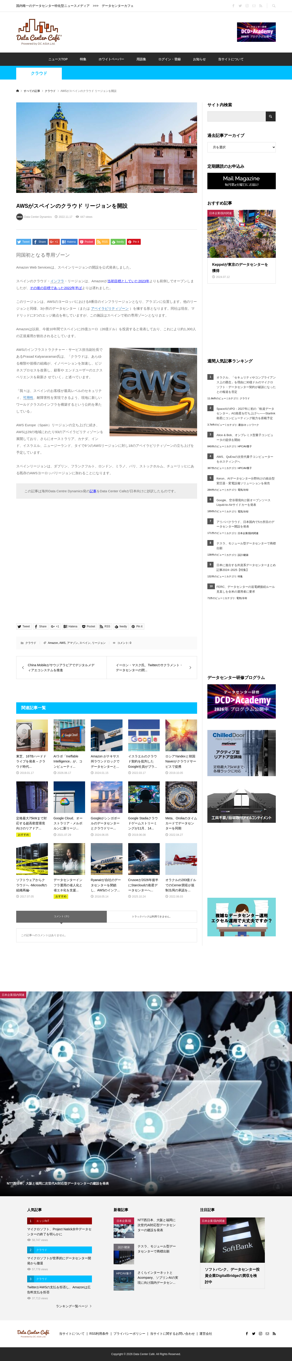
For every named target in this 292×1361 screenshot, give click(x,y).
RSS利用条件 (99, 1333)
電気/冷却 (243, 489)
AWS (62, 643)
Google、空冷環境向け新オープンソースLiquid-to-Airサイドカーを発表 (243, 502)
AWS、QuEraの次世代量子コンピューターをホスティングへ (244, 459)
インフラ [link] (57, 281)
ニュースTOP (58, 59)
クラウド (39, 73)
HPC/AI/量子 (245, 446)
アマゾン (72, 643)
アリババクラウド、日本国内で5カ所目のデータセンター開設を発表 (245, 524)
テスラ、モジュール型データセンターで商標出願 (246, 546)
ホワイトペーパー (111, 59)
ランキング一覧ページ (72, 1306)
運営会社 (205, 1333)
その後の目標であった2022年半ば (56, 288)
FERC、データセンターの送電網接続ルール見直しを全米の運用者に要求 (245, 589)
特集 (83, 59)
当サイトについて (231, 59)
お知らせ (199, 59)
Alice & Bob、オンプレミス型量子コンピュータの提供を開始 (244, 437)
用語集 (141, 59)
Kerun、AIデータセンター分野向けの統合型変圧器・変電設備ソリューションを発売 (245, 481)
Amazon (53, 643)
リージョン (99, 643)
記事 (93, 491)
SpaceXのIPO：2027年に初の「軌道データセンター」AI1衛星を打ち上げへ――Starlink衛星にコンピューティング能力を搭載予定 (245, 413)
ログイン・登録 (169, 59)
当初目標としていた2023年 (128, 281)
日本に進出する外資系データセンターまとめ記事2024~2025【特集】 (246, 567)
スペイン (84, 643)
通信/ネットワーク (248, 424)
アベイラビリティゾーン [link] (110, 308)
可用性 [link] (28, 398)
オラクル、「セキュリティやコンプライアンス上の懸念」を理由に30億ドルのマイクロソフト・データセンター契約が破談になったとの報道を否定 (246, 384)
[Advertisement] (149, 31)
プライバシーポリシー (129, 1333)
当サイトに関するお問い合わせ (172, 1333)
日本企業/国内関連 (248, 533)
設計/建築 (243, 555)
